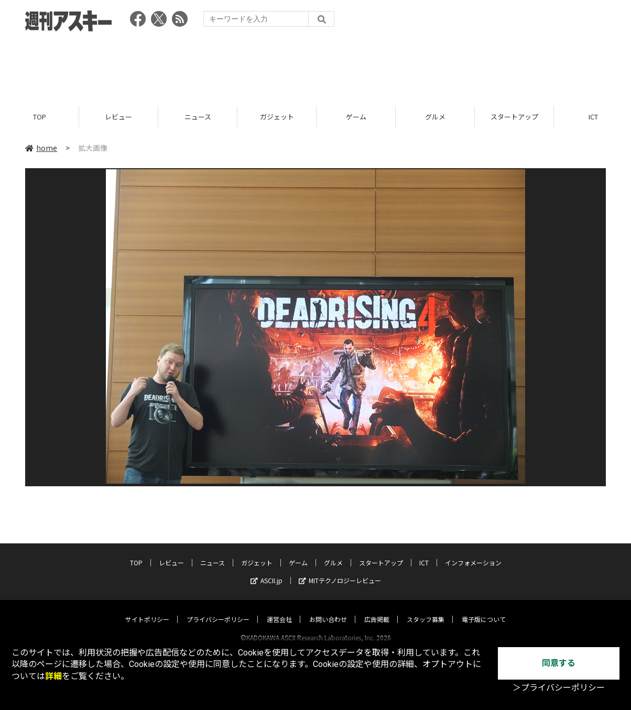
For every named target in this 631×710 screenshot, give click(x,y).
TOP (39, 117)
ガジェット (277, 117)
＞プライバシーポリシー (559, 688)
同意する (558, 663)
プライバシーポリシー (218, 609)
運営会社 (279, 609)
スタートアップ (514, 117)
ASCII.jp (266, 570)
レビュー (118, 117)
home (41, 148)
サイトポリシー (147, 609)
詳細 (53, 676)
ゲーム (356, 117)
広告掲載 (376, 609)
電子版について (484, 609)
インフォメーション (473, 552)
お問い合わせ (328, 609)
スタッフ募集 (425, 609)
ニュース (197, 117)
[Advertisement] (315, 65)
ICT (424, 552)
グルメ (435, 117)
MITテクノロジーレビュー (340, 570)
